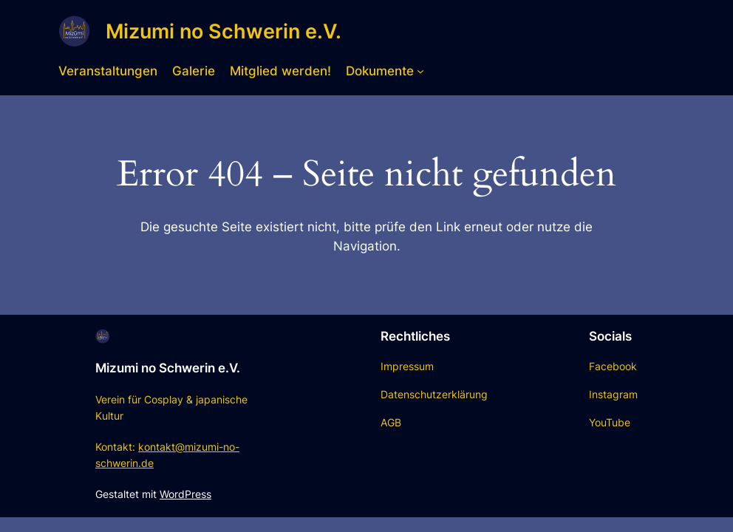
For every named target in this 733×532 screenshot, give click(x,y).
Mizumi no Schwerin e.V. (223, 31)
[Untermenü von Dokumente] (420, 71)
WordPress (185, 494)
